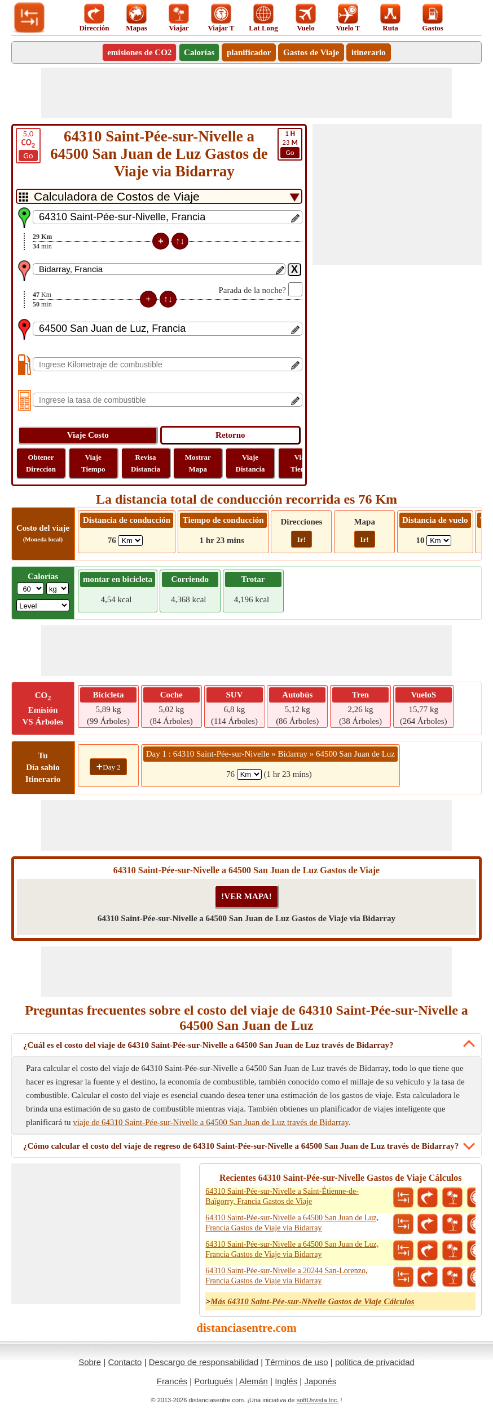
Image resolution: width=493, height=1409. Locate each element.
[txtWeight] (30, 588)
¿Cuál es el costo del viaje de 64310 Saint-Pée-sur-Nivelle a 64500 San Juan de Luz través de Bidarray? (208, 1045)
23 (290, 143)
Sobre (89, 1362)
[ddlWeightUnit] (57, 588)
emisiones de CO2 (139, 52)
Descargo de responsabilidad (203, 1362)
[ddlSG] (42, 605)
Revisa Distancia (145, 463)
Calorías (199, 52)
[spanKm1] (249, 774)
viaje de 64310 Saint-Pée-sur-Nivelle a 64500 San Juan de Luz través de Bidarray (211, 1122)
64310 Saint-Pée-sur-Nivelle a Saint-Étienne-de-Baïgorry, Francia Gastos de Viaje (281, 1196)
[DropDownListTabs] (159, 196)
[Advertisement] (246, 93)
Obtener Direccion (41, 463)
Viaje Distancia (250, 463)
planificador (249, 52)
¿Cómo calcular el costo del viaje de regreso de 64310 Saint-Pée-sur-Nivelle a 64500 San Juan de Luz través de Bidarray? (241, 1145)
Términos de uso (296, 1362)
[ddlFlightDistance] (438, 540)
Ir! (301, 539)
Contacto (125, 1362)
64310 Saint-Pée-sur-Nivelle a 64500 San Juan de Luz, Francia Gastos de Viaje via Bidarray (291, 1223)
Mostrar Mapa (198, 463)
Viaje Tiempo (93, 463)
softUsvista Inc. (318, 1400)
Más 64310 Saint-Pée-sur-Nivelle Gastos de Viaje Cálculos (312, 1301)
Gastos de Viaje (311, 52)
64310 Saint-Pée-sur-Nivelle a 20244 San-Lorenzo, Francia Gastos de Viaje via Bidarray (286, 1275)
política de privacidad (375, 1362)
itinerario (368, 52)
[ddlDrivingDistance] (130, 540)
